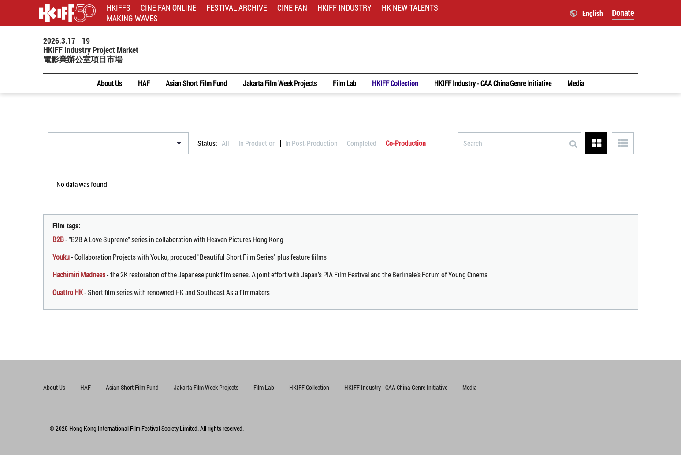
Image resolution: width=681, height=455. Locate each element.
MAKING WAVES (132, 18)
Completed (361, 143)
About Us (54, 387)
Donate (623, 12)
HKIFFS (118, 7)
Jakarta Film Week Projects (206, 387)
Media (469, 387)
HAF (85, 387)
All (225, 143)
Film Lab (263, 387)
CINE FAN (292, 7)
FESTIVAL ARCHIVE (236, 7)
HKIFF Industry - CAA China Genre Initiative (395, 387)
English (592, 13)
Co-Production (406, 143)
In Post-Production (311, 143)
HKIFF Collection (309, 387)
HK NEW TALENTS (410, 7)
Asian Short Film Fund (132, 387)
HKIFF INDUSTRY (344, 7)
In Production (257, 143)
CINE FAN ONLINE (168, 7)
